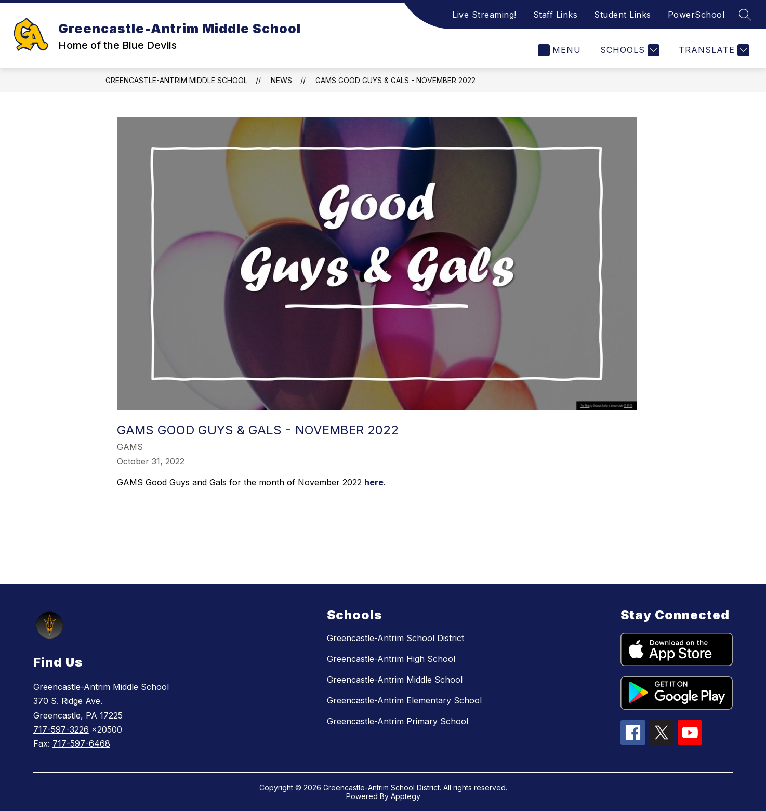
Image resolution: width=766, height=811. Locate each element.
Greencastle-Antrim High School (391, 659)
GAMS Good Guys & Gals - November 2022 (395, 80)
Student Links (622, 14)
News (281, 80)
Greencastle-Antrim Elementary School (404, 700)
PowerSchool (696, 14)
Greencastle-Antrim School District (395, 638)
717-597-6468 (81, 743)
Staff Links (555, 14)
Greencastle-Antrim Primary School (397, 721)
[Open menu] (559, 50)
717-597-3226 (61, 729)
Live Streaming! (484, 14)
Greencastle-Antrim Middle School (176, 80)
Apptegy (405, 796)
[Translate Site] (712, 50)
